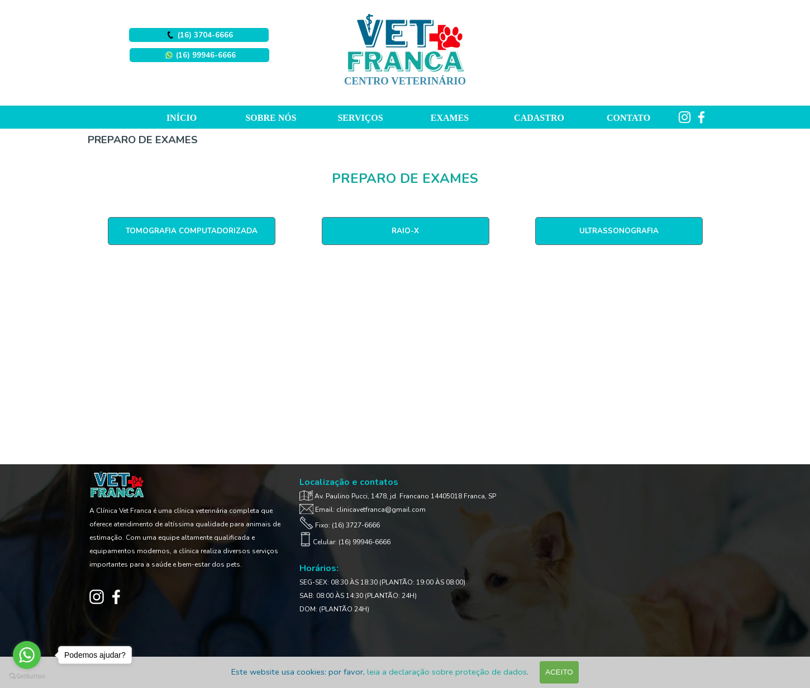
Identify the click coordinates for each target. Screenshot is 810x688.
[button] (199, 55)
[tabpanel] (405, 178)
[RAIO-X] (405, 231)
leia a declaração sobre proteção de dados (447, 671)
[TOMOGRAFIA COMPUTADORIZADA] (191, 231)
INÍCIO (181, 117)
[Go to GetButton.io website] (27, 676)
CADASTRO (539, 117)
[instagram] (685, 117)
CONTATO (628, 117)
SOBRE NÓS (270, 117)
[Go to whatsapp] (27, 655)
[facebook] (701, 117)
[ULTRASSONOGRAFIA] (619, 231)
